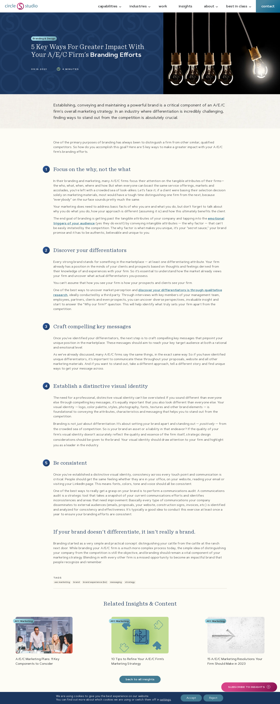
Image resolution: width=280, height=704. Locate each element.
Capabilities (107, 6)
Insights (185, 6)
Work (163, 6)
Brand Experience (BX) (95, 582)
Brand (76, 582)
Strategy (130, 582)
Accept (191, 698)
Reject (213, 698)
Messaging (116, 582)
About (209, 6)
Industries (138, 6)
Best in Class (236, 6)
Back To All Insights (140, 679)
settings (165, 699)
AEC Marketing (62, 582)
